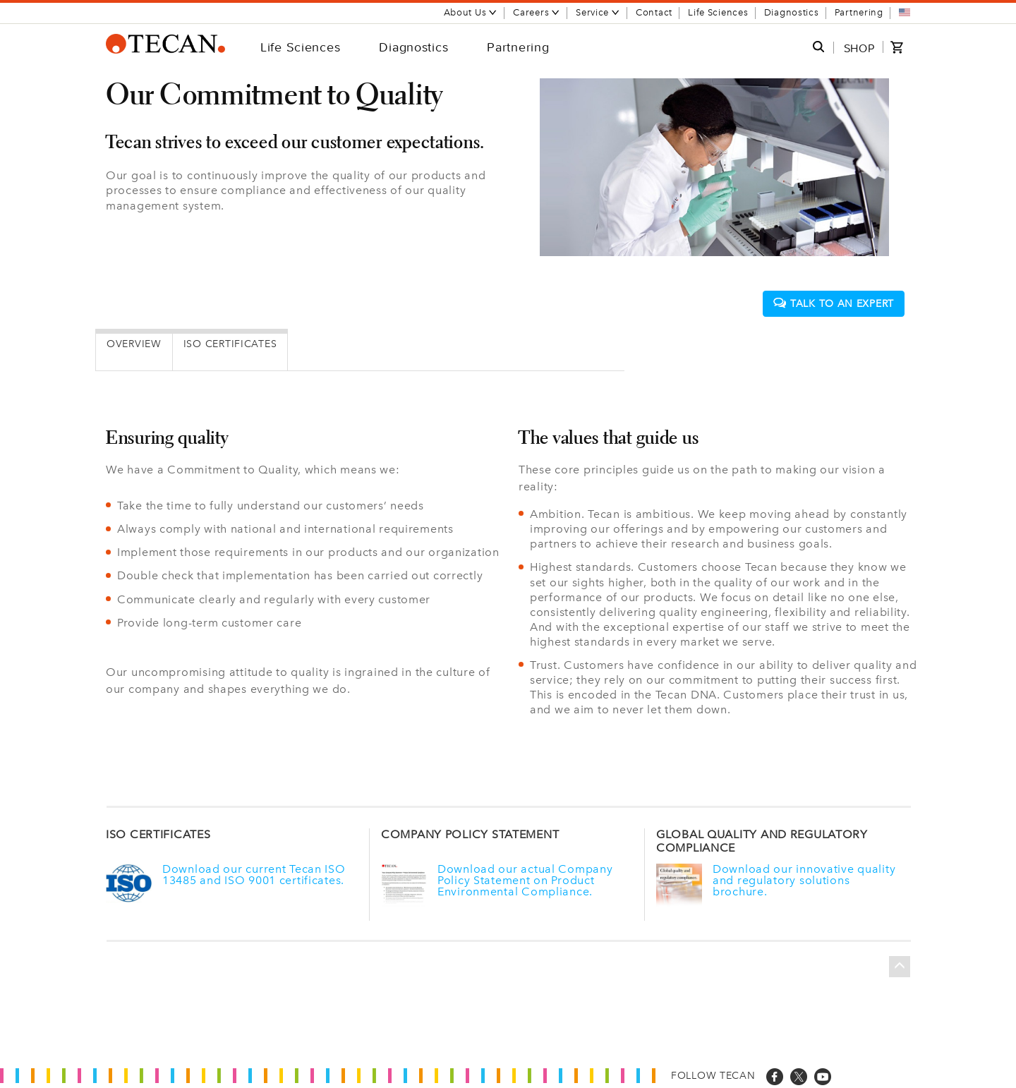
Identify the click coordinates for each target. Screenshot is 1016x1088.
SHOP (859, 48)
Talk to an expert (833, 303)
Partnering (859, 12)
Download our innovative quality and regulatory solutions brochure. (804, 879)
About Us (471, 12)
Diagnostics (791, 12)
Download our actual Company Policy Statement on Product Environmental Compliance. (524, 879)
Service (598, 12)
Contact (654, 12)
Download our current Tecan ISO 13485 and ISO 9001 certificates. (254, 873)
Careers (536, 12)
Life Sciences (718, 12)
